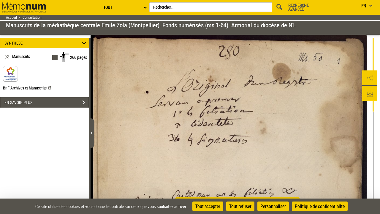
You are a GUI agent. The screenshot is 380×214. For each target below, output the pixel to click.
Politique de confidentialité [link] (320, 206)
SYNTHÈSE (46, 43)
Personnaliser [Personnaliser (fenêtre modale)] (273, 206)
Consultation (32, 17)
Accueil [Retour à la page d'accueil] (11, 17)
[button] (369, 78)
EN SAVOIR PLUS (46, 102)
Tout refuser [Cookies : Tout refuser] (240, 206)
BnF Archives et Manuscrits (27, 88)
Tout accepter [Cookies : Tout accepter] (207, 206)
